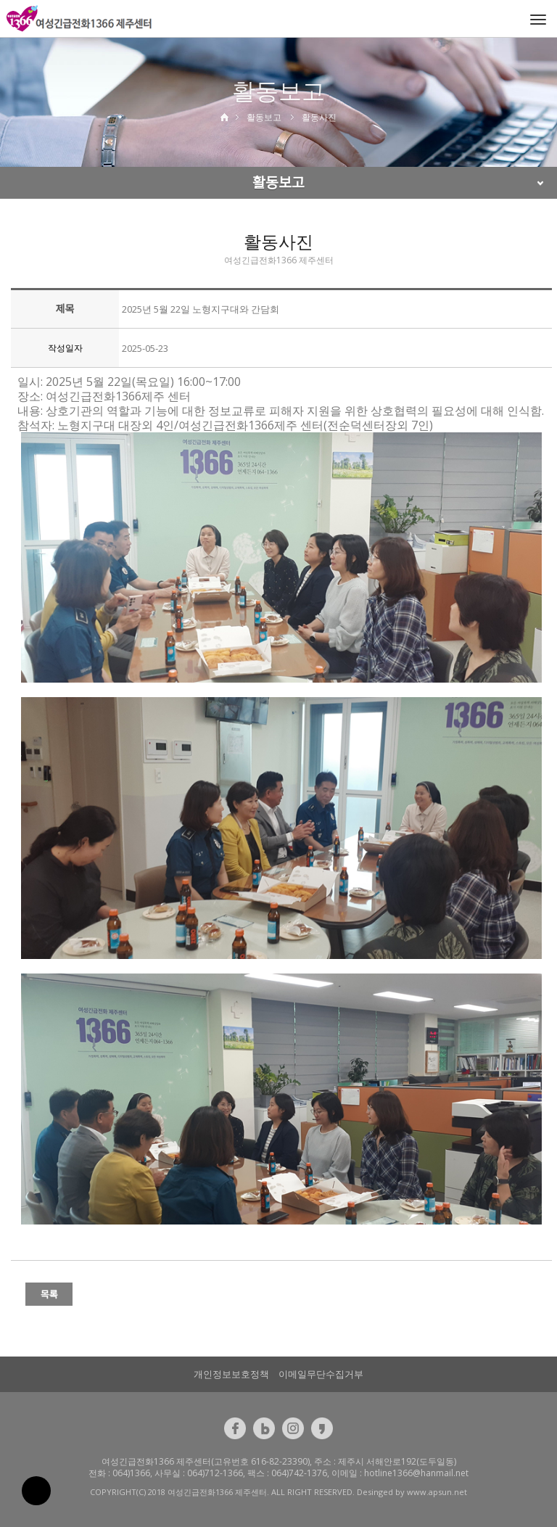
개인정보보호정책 (231, 1373)
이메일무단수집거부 (320, 1373)
